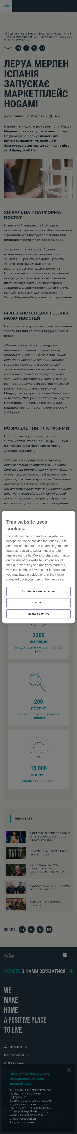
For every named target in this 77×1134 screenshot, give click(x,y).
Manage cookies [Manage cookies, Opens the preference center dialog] (39, 613)
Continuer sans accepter (38, 591)
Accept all (38, 602)
